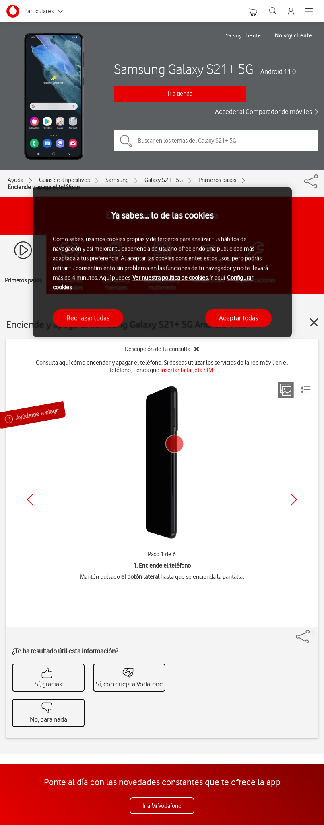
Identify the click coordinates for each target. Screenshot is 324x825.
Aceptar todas (238, 318)
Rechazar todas (87, 318)
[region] (162, 262)
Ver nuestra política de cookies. (170, 277)
